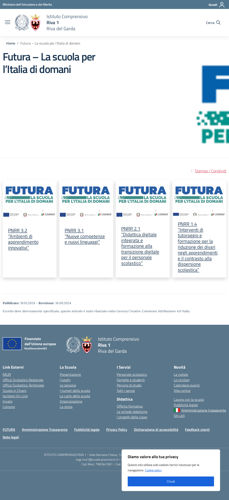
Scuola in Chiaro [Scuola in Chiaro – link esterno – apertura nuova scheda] (14, 390)
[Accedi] (216, 4)
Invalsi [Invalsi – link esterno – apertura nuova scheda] (7, 401)
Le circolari (181, 379)
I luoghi (65, 379)
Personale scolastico (132, 374)
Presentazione (70, 374)
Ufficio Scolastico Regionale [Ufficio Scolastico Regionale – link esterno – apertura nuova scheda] (23, 379)
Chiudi (171, 481)
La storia (66, 406)
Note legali (11, 437)
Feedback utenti (197, 429)
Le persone (68, 385)
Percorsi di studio (129, 385)
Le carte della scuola (75, 396)
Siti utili (179, 415)
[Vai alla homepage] (28, 22)
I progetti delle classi (132, 417)
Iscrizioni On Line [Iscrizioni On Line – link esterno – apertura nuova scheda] (15, 396)
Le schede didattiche (132, 411)
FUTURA (9, 429)
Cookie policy (153, 470)
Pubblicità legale (186, 405)
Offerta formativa (130, 406)
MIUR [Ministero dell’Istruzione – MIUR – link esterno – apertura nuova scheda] (7, 374)
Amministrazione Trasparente (45, 429)
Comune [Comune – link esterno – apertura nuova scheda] (9, 406)
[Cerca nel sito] (213, 23)
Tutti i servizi (126, 390)
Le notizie (181, 374)
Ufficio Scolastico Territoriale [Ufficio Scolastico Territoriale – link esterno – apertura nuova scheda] (23, 385)
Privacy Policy (116, 429)
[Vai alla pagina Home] (10, 43)
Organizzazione (71, 401)
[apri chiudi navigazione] (7, 22)
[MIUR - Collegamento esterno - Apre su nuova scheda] (27, 4)
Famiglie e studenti (131, 379)
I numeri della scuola (75, 390)
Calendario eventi (187, 385)
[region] (171, 470)
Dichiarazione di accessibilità (156, 429)
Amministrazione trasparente (203, 410)
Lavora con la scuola (189, 399)
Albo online (182, 390)
